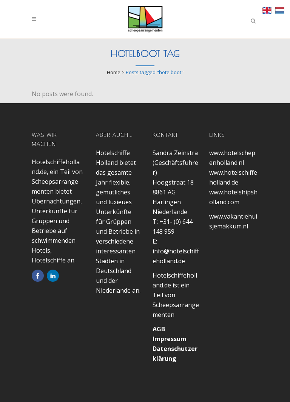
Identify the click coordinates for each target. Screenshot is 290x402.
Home (113, 72)
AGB (159, 329)
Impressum (170, 339)
